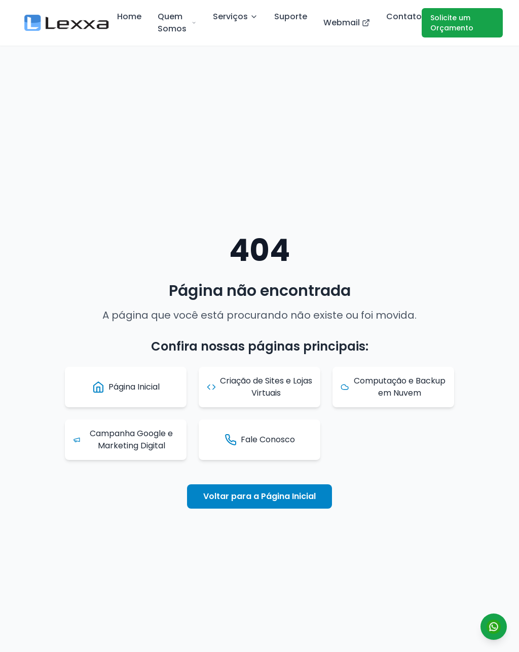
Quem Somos (177, 22)
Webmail (346, 22)
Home (129, 16)
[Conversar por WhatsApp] (493, 626)
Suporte (290, 16)
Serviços (235, 16)
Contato (404, 16)
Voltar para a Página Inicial (259, 496)
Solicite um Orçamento (451, 23)
